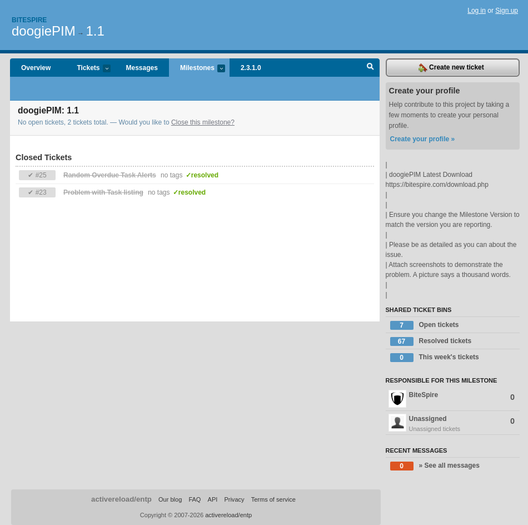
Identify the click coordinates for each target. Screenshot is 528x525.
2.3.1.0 (251, 68)
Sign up (506, 10)
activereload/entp (121, 499)
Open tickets (424, 325)
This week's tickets (434, 357)
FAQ (194, 499)
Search (370, 67)
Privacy (234, 499)
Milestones (197, 68)
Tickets (88, 68)
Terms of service (273, 499)
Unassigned (452, 424)
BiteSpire (451, 399)
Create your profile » (422, 139)
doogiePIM (44, 30)
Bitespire (29, 20)
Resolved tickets (431, 341)
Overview (36, 68)
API (213, 499)
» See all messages (435, 466)
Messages (142, 68)
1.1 (95, 30)
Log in (476, 10)
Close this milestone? (203, 122)
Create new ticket (451, 67)
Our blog (170, 499)
